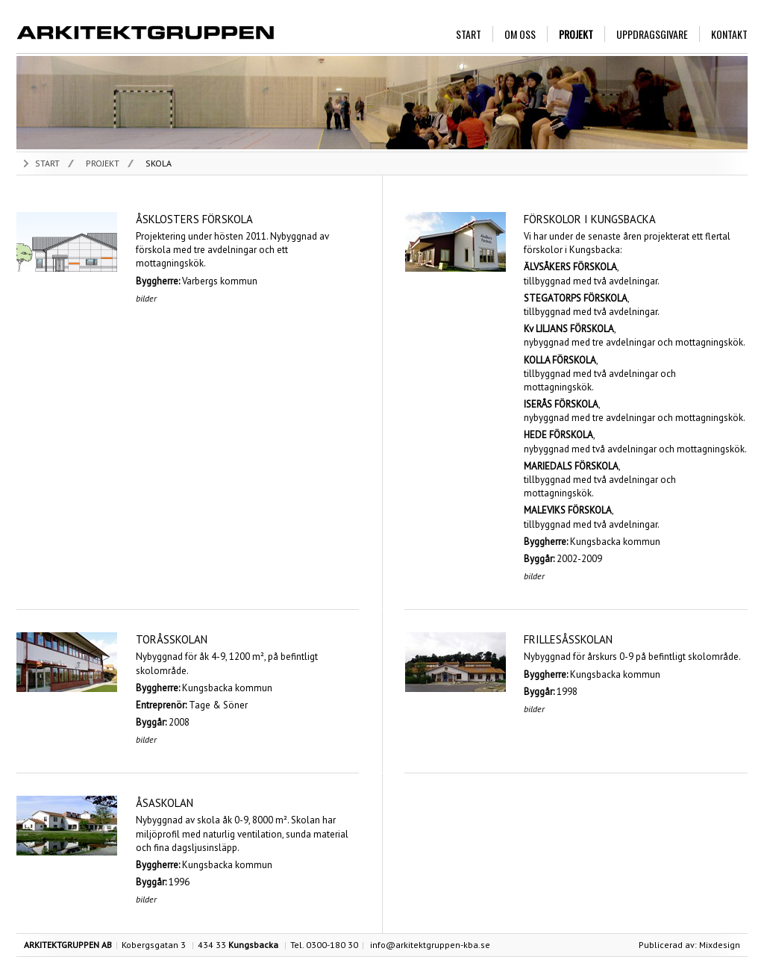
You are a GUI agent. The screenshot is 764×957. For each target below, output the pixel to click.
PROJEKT (576, 34)
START (468, 34)
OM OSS (520, 34)
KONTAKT (729, 34)
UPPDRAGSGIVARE (652, 34)
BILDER (146, 298)
